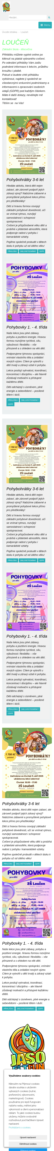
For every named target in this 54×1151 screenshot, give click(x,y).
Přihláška (12, 251)
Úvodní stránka (9, 32)
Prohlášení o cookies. (20, 1127)
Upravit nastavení (28, 1137)
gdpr (41, 251)
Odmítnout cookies (28, 1144)
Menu (45, 25)
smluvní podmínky (28, 251)
